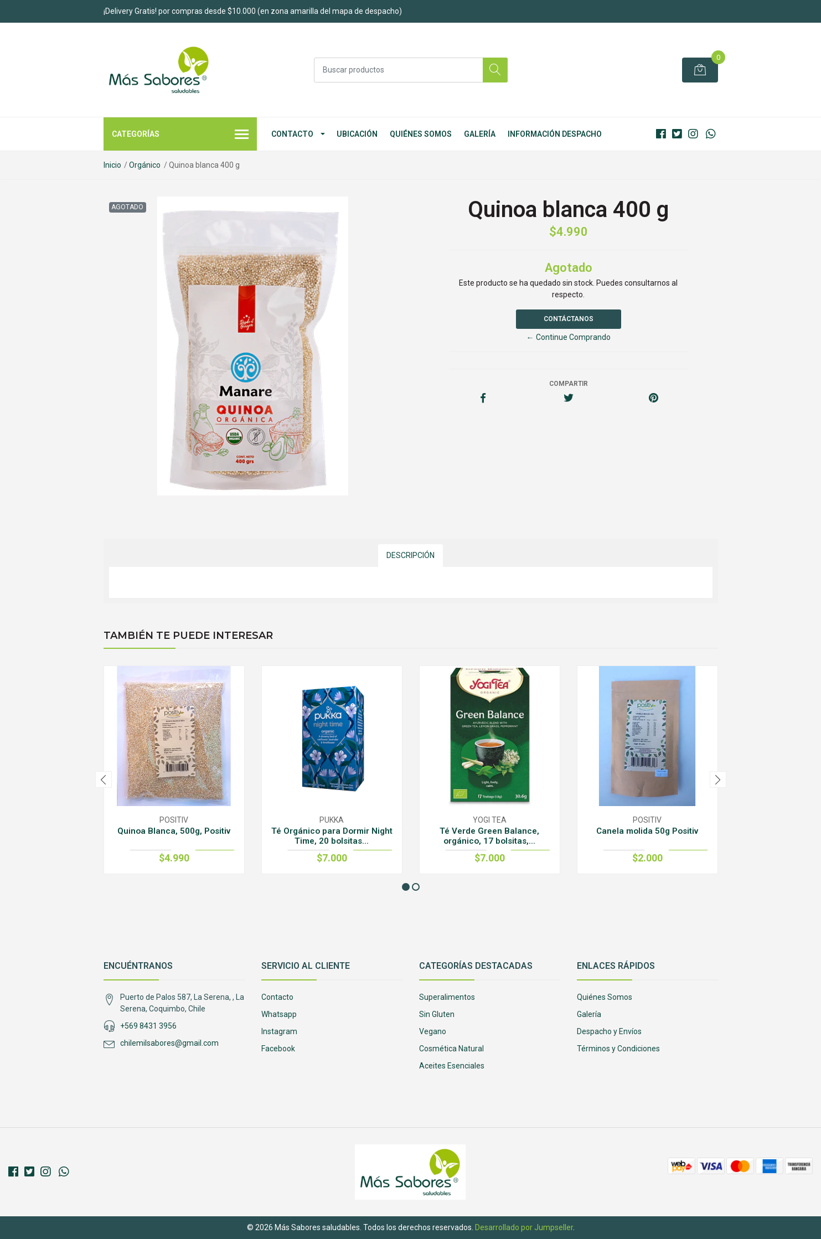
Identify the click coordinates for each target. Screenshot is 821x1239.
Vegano (432, 1031)
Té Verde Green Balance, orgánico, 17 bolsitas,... (489, 836)
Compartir (568, 384)
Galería (479, 134)
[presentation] (103, 779)
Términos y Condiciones (618, 1048)
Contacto (292, 134)
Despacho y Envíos (609, 1031)
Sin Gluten (437, 1014)
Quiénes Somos (421, 134)
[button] (406, 887)
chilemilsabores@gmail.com (169, 1043)
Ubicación (357, 134)
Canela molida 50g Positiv (647, 831)
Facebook (278, 1048)
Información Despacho (555, 134)
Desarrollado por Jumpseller (524, 1227)
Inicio (112, 165)
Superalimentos (447, 997)
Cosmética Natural (451, 1048)
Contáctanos (568, 319)
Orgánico (145, 165)
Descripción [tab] (410, 555)
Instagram (279, 1031)
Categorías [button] (180, 135)
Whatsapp (279, 1014)
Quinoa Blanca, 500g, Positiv (173, 831)
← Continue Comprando (568, 337)
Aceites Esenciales (451, 1065)
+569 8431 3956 (148, 1025)
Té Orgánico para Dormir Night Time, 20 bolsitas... (332, 836)
